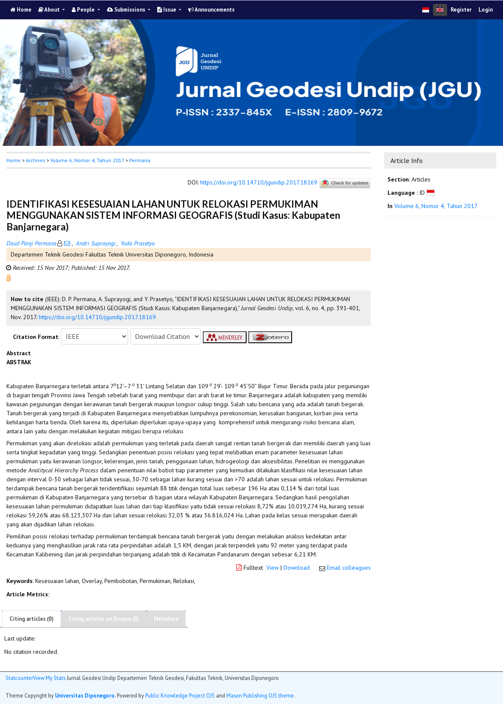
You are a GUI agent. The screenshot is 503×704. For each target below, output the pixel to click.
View (272, 567)
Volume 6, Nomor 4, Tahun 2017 (87, 160)
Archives (35, 160)
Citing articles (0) (31, 618)
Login (486, 9)
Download (297, 567)
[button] (8, 277)
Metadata (166, 618)
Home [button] (13, 160)
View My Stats (49, 677)
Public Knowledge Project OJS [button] (180, 695)
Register (461, 9)
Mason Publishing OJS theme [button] (260, 695)
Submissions (126, 9)
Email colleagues (349, 567)
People (84, 9)
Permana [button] (139, 160)
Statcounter (19, 677)
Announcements (211, 9)
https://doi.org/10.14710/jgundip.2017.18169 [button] (97, 317)
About (49, 9)
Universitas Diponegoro (85, 695)
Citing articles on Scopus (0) (103, 618)
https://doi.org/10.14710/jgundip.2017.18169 (258, 183)
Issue (167, 9)
